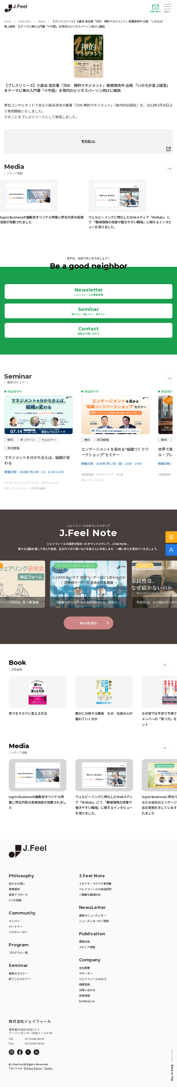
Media (41, 21)
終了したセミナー (19, 979)
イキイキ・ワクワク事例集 (95, 883)
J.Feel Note (92, 876)
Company (90, 960)
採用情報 (84, 995)
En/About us (87, 1001)
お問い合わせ (155, 11)
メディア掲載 (87, 947)
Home (7, 21)
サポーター (86, 973)
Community (22, 913)
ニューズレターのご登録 (94, 921)
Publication (24, 21)
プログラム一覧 (18, 952)
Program (19, 945)
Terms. (48, 1068)
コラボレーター (18, 932)
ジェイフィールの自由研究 (95, 889)
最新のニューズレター (92, 915)
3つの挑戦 (15, 900)
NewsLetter (92, 907)
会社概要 (84, 968)
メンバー (14, 921)
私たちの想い (17, 883)
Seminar (89, 311)
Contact (89, 330)
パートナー (15, 926)
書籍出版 (84, 941)
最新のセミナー (18, 973)
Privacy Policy (33, 1068)
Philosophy (21, 876)
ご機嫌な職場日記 (90, 894)
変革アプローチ (18, 894)
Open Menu (167, 7)
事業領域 (14, 889)
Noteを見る (88, 623)
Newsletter (88, 291)
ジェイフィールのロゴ (92, 979)
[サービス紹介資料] (171, 537)
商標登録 (84, 984)
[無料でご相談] (171, 550)
